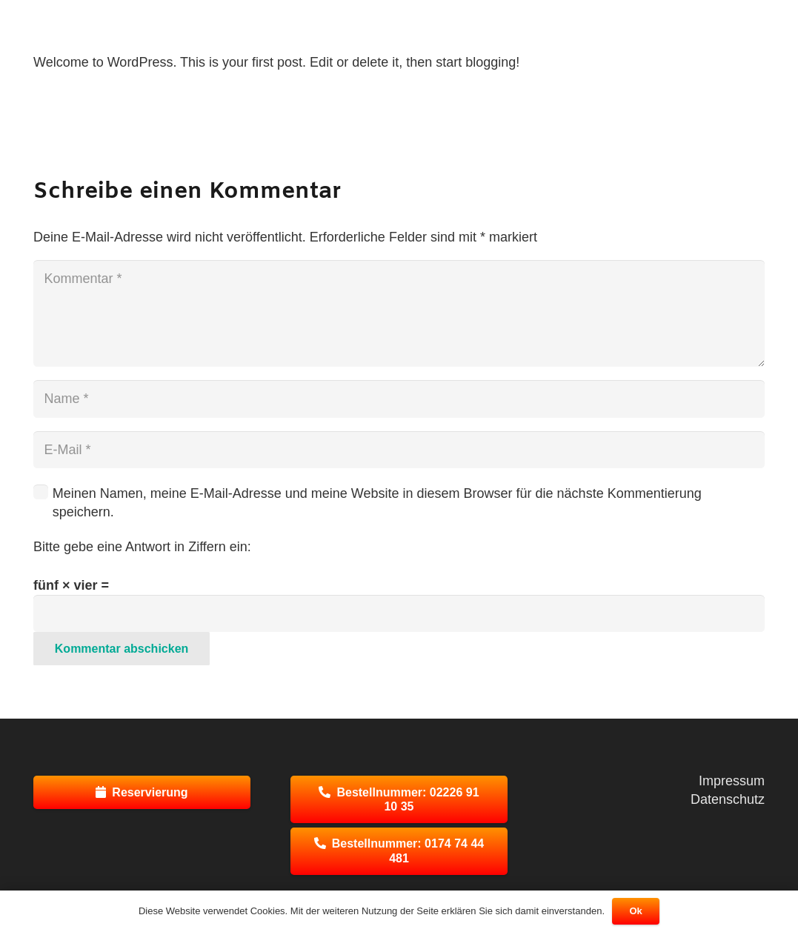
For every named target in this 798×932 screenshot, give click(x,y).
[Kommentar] (399, 313)
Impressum (732, 780)
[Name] (399, 398)
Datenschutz (728, 799)
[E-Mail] (399, 449)
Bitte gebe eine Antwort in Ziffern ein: (142, 546)
